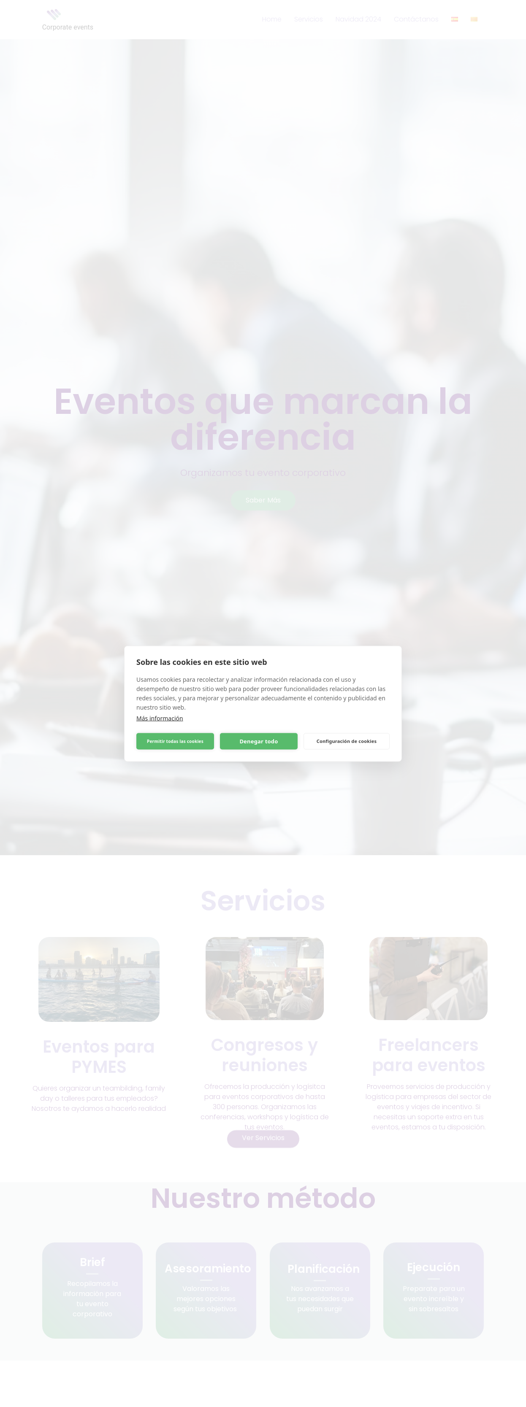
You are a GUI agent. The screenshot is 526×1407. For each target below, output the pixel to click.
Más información (159, 718)
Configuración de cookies (347, 741)
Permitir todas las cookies (175, 741)
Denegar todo (258, 741)
